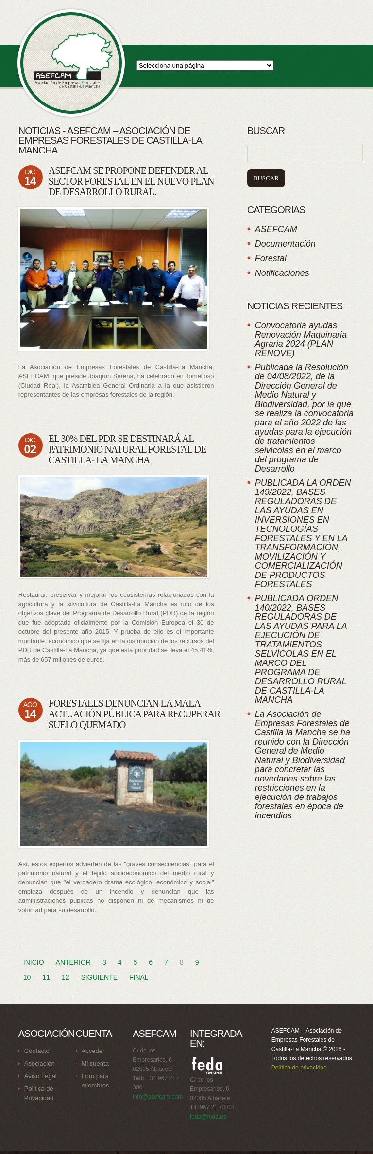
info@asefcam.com (158, 1096)
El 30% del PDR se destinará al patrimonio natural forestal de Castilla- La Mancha (127, 449)
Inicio (33, 962)
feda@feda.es (208, 1116)
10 (27, 977)
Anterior (73, 962)
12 (65, 977)
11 (46, 977)
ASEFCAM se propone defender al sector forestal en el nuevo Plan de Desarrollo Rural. (131, 181)
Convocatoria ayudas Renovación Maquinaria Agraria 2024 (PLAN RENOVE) (301, 339)
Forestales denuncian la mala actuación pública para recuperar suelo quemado (134, 714)
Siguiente (99, 977)
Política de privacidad (299, 1067)
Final (139, 977)
